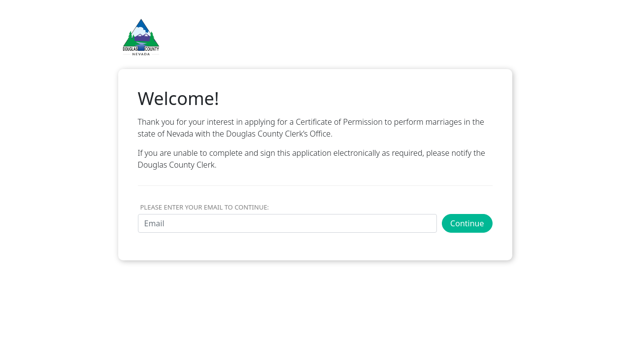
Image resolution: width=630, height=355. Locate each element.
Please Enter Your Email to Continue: (204, 207)
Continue (467, 223)
